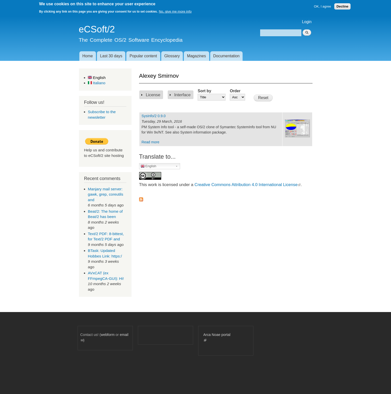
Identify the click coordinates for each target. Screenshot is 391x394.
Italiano (96, 83)
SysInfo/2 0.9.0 (154, 116)
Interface (182, 95)
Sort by (204, 91)
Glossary (172, 56)
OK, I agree (322, 6)
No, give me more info (175, 11)
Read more (150, 142)
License (153, 95)
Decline (342, 6)
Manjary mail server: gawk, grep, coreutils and (105, 194)
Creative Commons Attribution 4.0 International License (248, 184)
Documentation (226, 56)
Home (87, 56)
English (97, 77)
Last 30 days (111, 56)
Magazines (196, 56)
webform (108, 335)
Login (307, 22)
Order (235, 91)
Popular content (143, 56)
